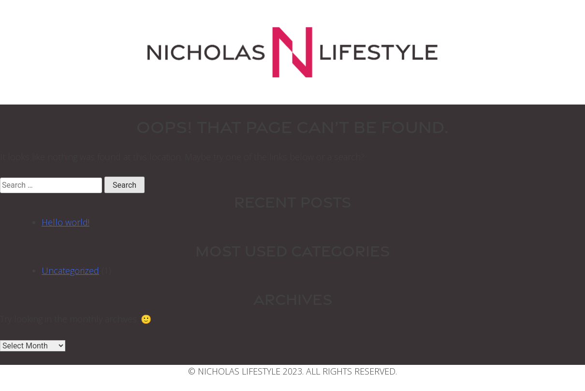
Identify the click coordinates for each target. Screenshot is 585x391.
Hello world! (65, 222)
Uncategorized (70, 270)
